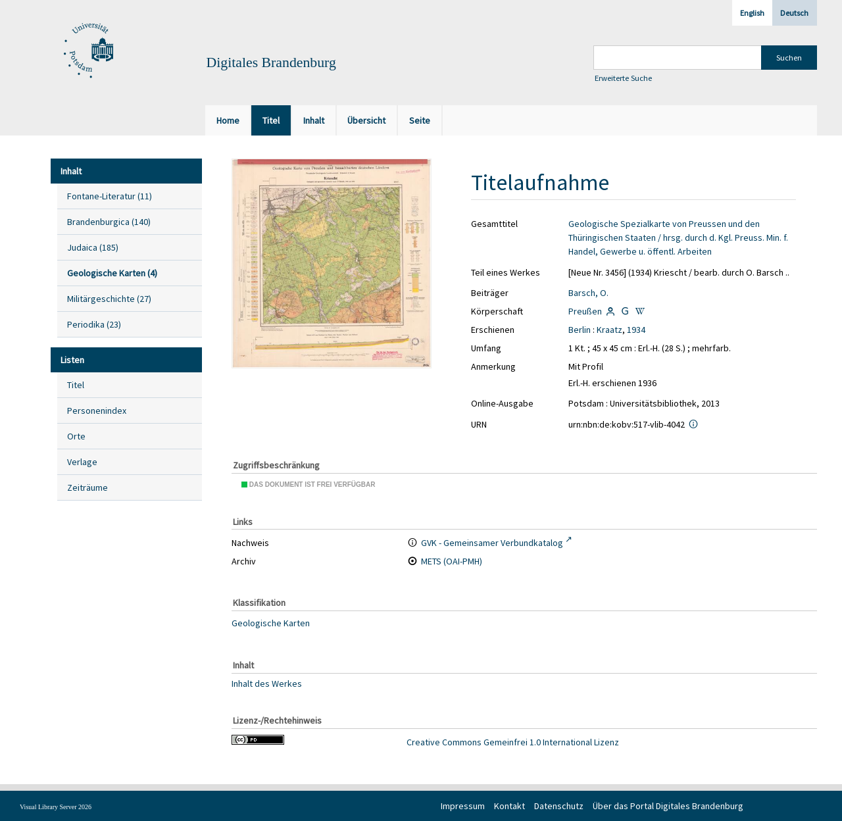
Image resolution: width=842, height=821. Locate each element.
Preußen (585, 311)
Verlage (82, 462)
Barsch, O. (588, 293)
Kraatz (609, 330)
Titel (75, 385)
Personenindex (96, 410)
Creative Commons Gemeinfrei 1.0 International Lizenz (513, 742)
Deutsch (794, 13)
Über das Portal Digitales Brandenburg (668, 806)
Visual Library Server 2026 (55, 806)
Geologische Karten (271, 623)
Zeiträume (87, 487)
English (752, 13)
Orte (76, 436)
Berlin (579, 330)
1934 (636, 330)
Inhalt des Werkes (267, 683)
